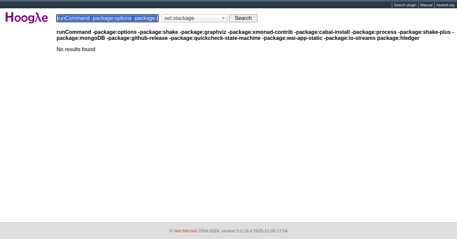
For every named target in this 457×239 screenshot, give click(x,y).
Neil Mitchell (185, 230)
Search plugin (405, 5)
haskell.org (445, 5)
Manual (426, 5)
